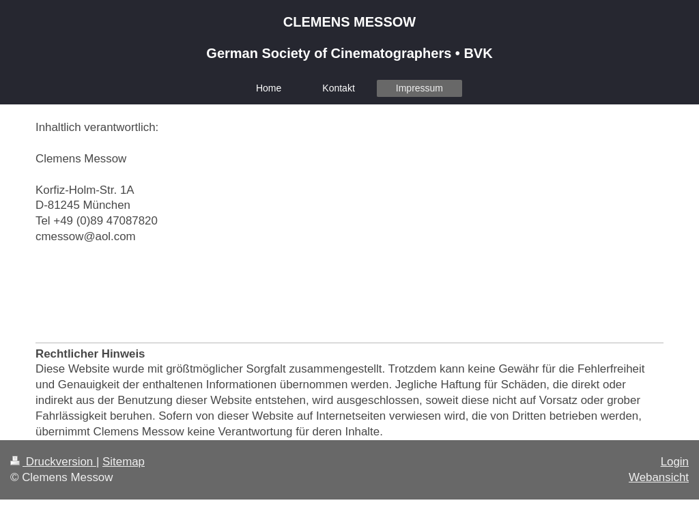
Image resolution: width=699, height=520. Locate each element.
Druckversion (53, 461)
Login (675, 461)
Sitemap (123, 461)
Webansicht (659, 477)
